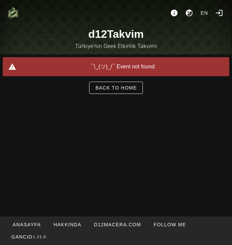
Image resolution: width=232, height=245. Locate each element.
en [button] (204, 13)
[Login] (219, 12)
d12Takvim (116, 34)
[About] (174, 12)
